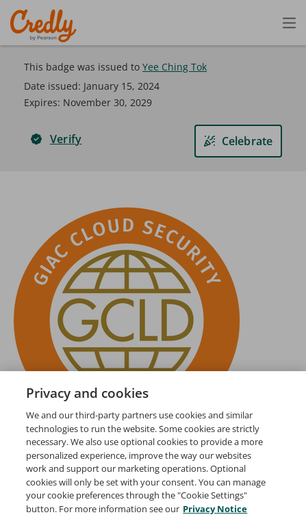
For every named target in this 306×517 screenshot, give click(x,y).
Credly (45, 25)
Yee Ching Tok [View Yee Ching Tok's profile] (174, 66)
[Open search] (260, 22)
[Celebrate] (238, 141)
